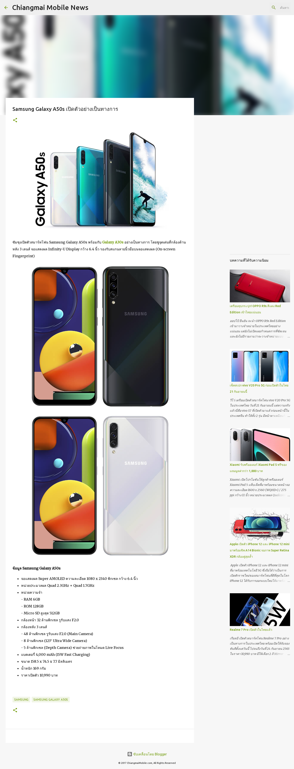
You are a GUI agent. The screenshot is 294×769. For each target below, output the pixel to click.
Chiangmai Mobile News (50, 7)
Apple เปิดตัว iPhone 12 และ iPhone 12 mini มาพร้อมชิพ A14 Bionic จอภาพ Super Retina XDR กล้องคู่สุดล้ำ (259, 550)
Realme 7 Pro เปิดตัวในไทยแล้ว (251, 629)
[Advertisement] (216, 186)
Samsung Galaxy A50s (50, 700)
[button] (15, 120)
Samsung (21, 700)
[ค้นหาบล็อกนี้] (268, 7)
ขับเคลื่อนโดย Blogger (147, 754)
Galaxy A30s (113, 242)
